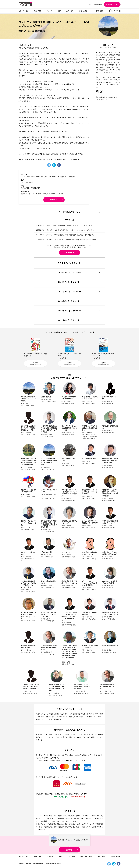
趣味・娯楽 (99, 11)
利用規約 (28, 863)
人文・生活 (69, 11)
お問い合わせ (97, 4)
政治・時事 (37, 11)
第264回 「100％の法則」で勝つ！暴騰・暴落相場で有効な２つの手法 (71, 239)
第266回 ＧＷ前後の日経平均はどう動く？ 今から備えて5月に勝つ (70, 230)
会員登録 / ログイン (112, 4)
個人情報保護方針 (38, 863)
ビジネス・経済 (23, 11)
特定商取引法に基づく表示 (53, 863)
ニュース (49, 11)
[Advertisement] (109, 115)
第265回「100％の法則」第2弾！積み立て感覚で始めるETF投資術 (70, 235)
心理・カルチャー (84, 11)
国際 (59, 11)
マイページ (54, 821)
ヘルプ (89, 4)
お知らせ (21, 863)
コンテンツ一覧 (115, 11)
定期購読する (69, 253)
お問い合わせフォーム (103, 99)
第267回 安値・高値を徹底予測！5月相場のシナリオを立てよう (69, 225)
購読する (53, 200)
